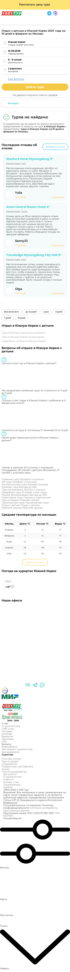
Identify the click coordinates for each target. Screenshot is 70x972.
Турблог (8, 787)
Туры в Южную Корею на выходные (23, 336)
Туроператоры (12, 784)
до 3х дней (31, 312)
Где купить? (10, 774)
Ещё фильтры (16, 79)
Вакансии (7, 736)
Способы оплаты (11, 758)
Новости (8, 779)
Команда (7, 733)
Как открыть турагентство (17, 749)
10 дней (21, 318)
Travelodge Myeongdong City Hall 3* (33, 255)
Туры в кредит (10, 761)
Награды (7, 731)
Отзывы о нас (11, 782)
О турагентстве (11, 726)
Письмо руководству (14, 771)
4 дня (46, 312)
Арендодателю (10, 752)
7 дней (7, 318)
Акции (5, 769)
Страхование (9, 764)
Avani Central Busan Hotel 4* (28, 207)
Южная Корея (13, 163)
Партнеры (8, 739)
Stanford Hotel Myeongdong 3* (29, 159)
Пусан (24, 211)
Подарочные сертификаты (17, 766)
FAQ (4, 741)
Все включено (11, 312)
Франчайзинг (10, 746)
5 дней (58, 312)
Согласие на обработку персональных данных (30, 809)
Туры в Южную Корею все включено (23, 332)
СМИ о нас (8, 728)
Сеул (23, 163)
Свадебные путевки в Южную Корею (24, 341)
